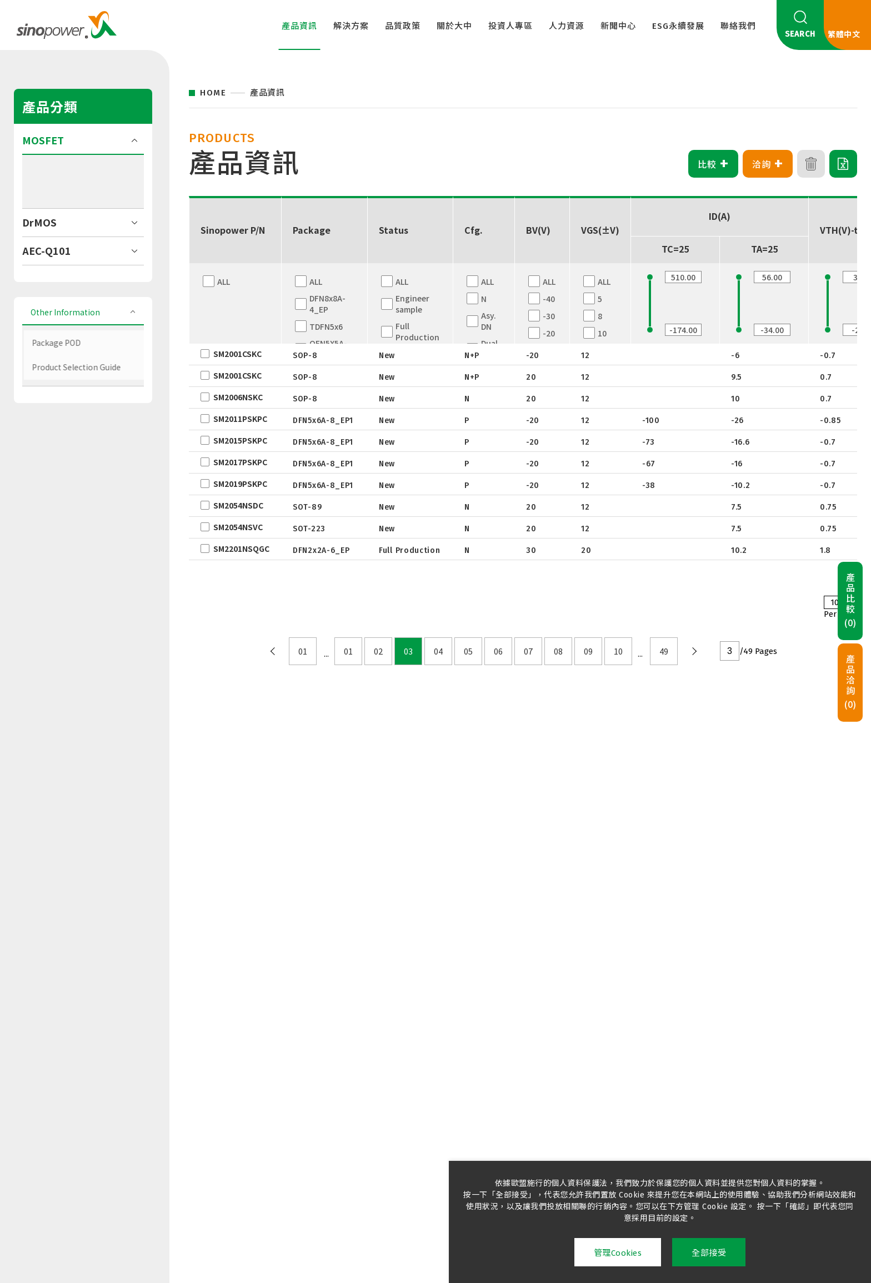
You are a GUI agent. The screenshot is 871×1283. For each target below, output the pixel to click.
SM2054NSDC (238, 505)
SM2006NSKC (238, 396)
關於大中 (454, 26)
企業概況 (411, 1061)
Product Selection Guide (79, 467)
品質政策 (403, 26)
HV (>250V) (51, 304)
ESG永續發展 (678, 26)
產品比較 (850, 600)
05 (468, 651)
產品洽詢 (850, 682)
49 (663, 651)
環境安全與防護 (510, 1108)
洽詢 (768, 163)
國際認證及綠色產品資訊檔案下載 (257, 1099)
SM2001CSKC (237, 353)
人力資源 (566, 26)
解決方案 (351, 26)
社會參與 (672, 1092)
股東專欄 (411, 1108)
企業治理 (411, 1077)
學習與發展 (502, 1092)
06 (498, 651)
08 (558, 651)
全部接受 (709, 1253)
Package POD (57, 451)
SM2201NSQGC (241, 548)
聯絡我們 (738, 26)
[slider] (650, 329)
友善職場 (672, 1077)
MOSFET (43, 250)
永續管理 (672, 1061)
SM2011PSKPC (240, 418)
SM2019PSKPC (240, 483)
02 (378, 651)
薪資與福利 (502, 1077)
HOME (213, 93)
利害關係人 (676, 1108)
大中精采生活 (506, 1061)
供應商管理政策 (249, 1119)
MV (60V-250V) (58, 291)
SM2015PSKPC (240, 440)
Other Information (68, 423)
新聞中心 (618, 26)
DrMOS (39, 332)
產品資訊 (299, 26)
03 (408, 651)
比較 (713, 163)
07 (528, 651)
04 (438, 651)
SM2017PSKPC (240, 461)
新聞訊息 (585, 1061)
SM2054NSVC (238, 526)
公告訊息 (585, 1077)
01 (302, 651)
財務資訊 (411, 1092)
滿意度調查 (241, 1135)
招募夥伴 (498, 1123)
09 (588, 651)
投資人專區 (510, 26)
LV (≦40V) (50, 277)
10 (618, 651)
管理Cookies (618, 1253)
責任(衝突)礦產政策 (257, 1077)
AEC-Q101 (46, 361)
